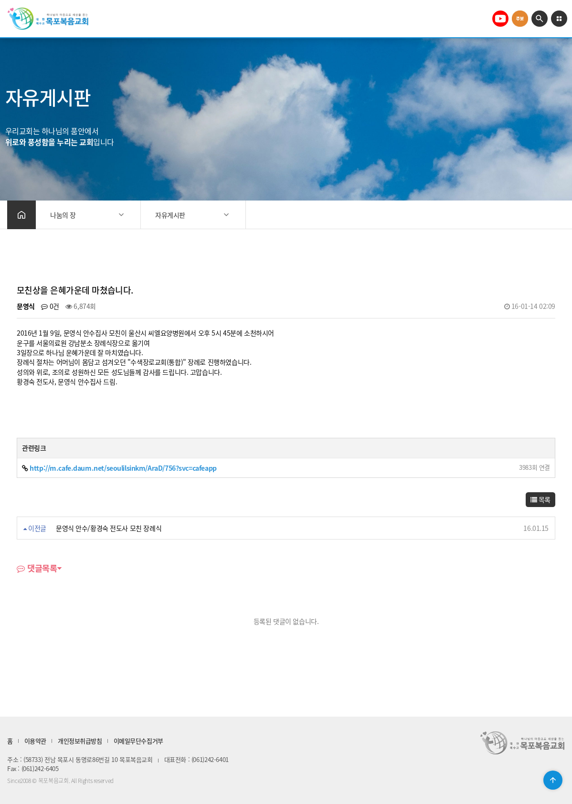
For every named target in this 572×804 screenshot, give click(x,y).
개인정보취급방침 (80, 740)
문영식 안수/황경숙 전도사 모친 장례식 (108, 528)
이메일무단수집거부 (138, 740)
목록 (540, 499)
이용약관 (35, 740)
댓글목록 (37, 568)
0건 (50, 306)
